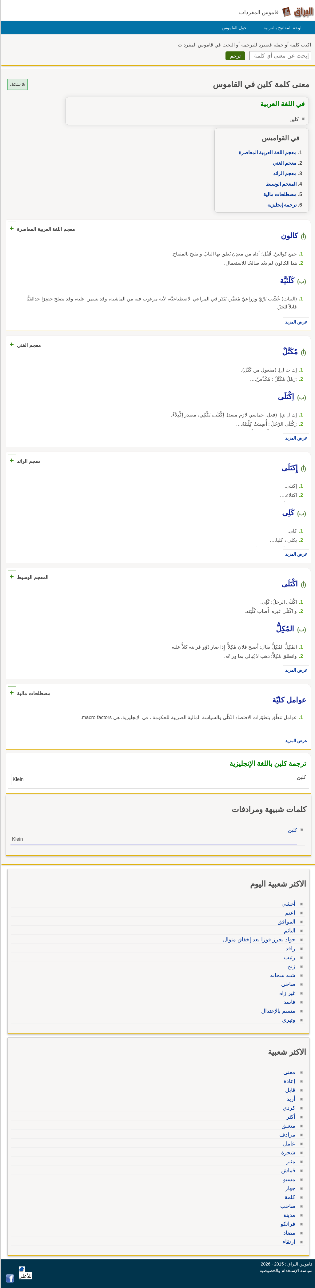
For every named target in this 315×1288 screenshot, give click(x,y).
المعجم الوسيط (280, 184)
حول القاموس (233, 27)
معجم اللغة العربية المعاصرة (267, 152)
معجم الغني (284, 163)
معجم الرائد (284, 173)
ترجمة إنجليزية (281, 204)
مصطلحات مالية (279, 194)
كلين (291, 830)
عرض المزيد (295, 322)
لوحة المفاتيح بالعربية (282, 27)
